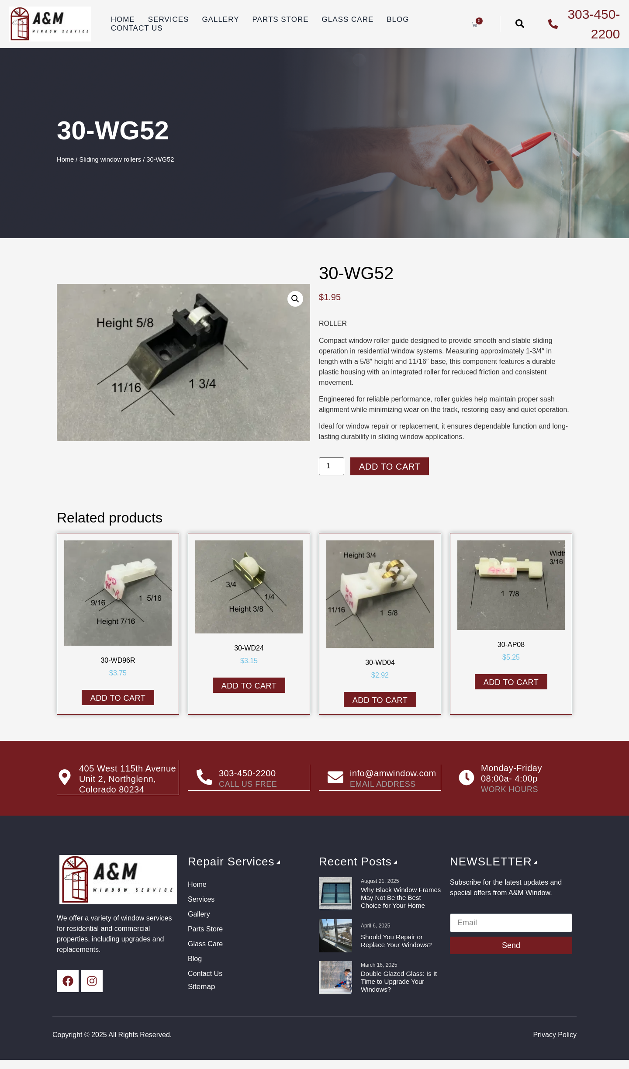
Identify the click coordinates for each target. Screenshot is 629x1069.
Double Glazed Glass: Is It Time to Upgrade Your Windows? (399, 981)
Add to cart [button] (118, 698)
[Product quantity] (331, 466)
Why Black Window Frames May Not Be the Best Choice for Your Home (401, 897)
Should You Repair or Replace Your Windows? (396, 940)
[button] (295, 299)
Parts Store (280, 19)
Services (168, 19)
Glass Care (348, 19)
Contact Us (137, 28)
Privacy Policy (555, 1034)
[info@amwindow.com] (335, 777)
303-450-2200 (247, 773)
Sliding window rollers (110, 159)
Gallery (220, 19)
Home (123, 19)
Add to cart (389, 466)
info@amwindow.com (393, 773)
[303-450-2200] (204, 777)
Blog (398, 19)
